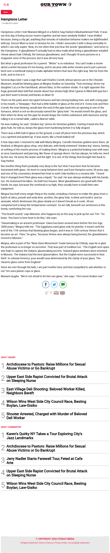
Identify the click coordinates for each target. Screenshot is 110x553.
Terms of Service (46, 542)
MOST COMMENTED (11, 426)
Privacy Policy (61, 542)
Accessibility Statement (79, 542)
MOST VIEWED (8, 357)
